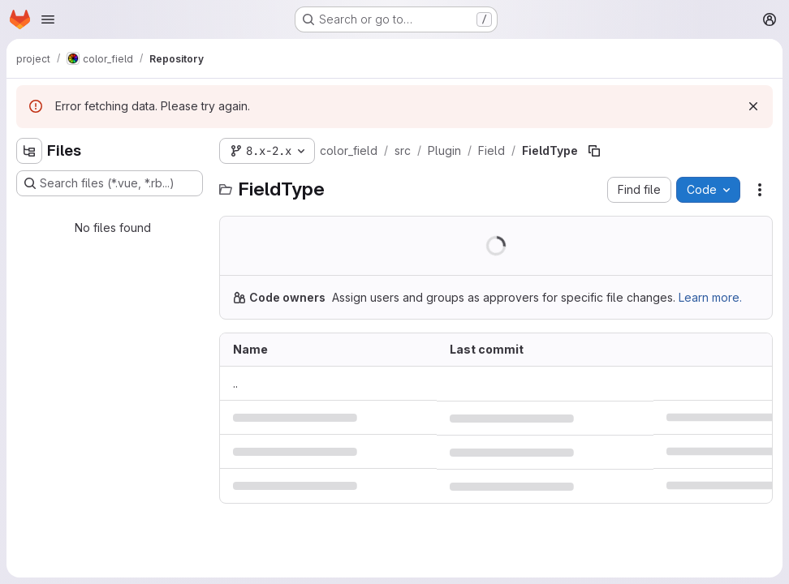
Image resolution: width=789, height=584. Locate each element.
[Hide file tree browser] (29, 151)
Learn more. (710, 297)
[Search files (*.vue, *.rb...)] (109, 183)
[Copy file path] (594, 151)
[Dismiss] (753, 106)
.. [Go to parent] (235, 383)
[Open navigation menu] (48, 19)
